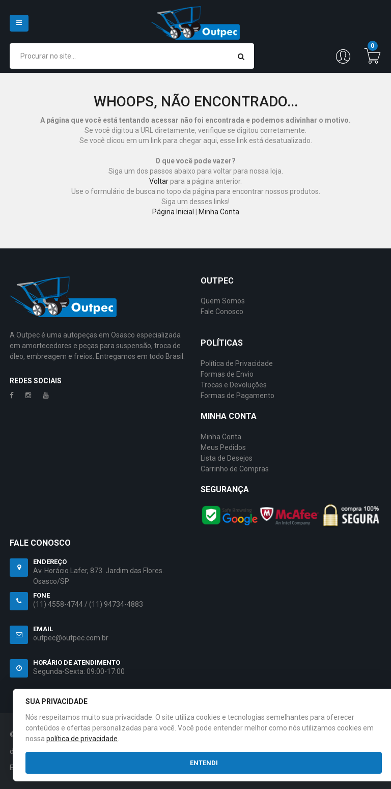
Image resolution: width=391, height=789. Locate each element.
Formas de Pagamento (237, 395)
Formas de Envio (227, 374)
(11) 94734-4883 (116, 604)
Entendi (204, 763)
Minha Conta (219, 212)
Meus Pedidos (223, 447)
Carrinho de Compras (235, 469)
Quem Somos (223, 301)
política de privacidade (82, 739)
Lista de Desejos (227, 458)
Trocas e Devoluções (234, 385)
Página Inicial (173, 212)
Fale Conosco (222, 311)
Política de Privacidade (237, 363)
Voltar (159, 181)
